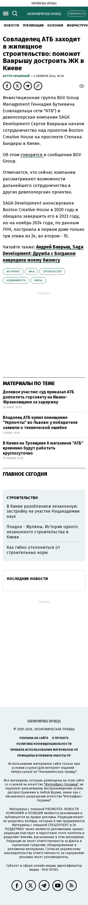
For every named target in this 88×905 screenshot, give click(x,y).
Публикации (33, 25)
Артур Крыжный (16, 76)
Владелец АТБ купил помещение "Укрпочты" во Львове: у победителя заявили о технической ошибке (40, 422)
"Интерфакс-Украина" (61, 784)
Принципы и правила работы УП (44, 755)
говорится (32, 154)
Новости (11, 25)
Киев (31, 271)
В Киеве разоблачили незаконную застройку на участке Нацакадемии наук (43, 511)
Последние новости (27, 578)
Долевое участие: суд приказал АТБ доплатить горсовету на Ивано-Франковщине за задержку (38, 397)
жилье (38, 280)
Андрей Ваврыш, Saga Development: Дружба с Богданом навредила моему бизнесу (43, 253)
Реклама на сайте (33, 738)
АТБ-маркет (13, 271)
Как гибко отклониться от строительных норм (33, 550)
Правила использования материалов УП (44, 749)
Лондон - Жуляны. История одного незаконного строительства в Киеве (42, 531)
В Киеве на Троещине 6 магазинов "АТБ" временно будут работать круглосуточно (43, 448)
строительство (52, 271)
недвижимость (16, 280)
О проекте (60, 738)
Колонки (55, 25)
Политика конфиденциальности (44, 744)
